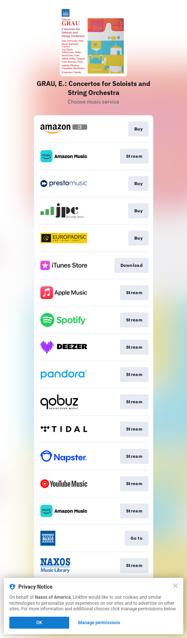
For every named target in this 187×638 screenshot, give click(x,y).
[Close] (175, 586)
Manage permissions (99, 622)
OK (39, 622)
